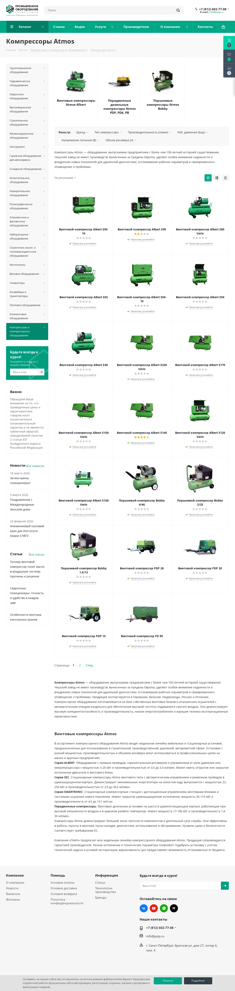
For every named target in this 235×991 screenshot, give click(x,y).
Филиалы (13, 899)
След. (90, 665)
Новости (12, 888)
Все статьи (36, 554)
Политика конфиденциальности (67, 901)
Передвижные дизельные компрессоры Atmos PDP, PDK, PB (119, 106)
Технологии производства (105, 890)
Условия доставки (64, 888)
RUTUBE (174, 908)
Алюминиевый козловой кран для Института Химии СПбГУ (27, 531)
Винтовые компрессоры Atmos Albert (76, 102)
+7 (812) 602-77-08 (213, 9)
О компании (15, 882)
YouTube (154, 908)
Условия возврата (64, 894)
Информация (106, 875)
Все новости (35, 466)
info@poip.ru (216, 12)
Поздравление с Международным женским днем (22, 504)
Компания (15, 875)
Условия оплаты (63, 882)
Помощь (58, 875)
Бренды (101, 897)
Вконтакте (144, 908)
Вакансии (13, 894)
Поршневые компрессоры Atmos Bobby (163, 104)
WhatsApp (164, 908)
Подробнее (198, 980)
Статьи (100, 882)
